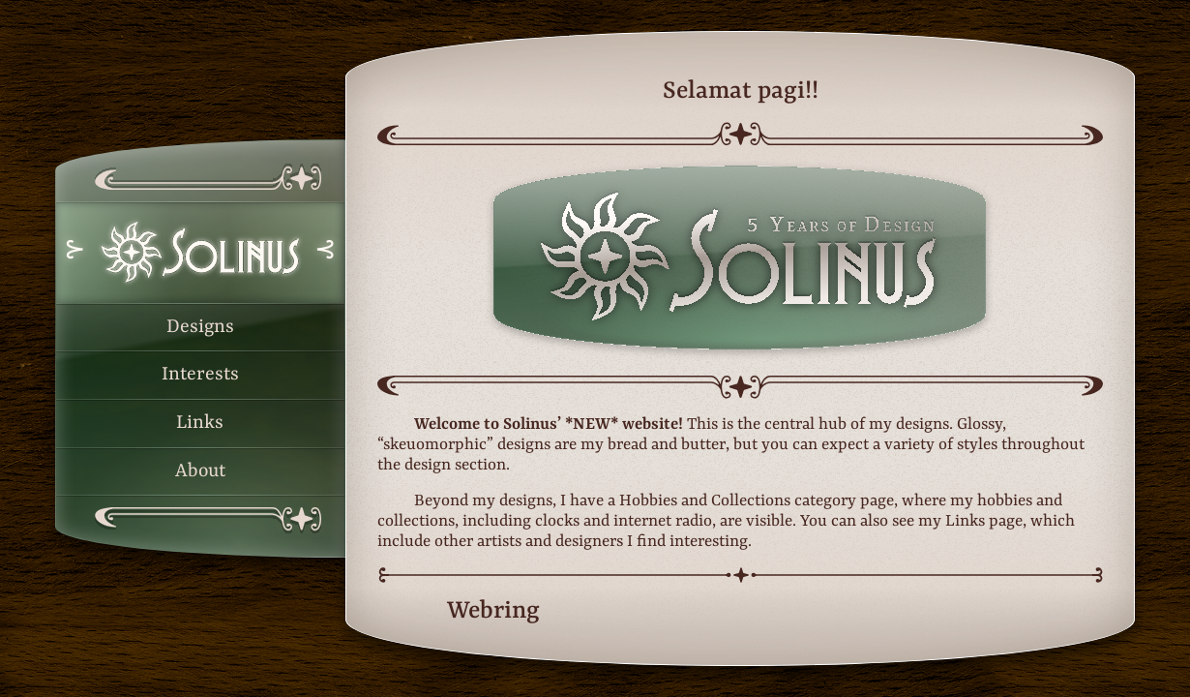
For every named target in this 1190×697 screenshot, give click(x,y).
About (200, 471)
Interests (200, 374)
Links (199, 423)
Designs (200, 327)
